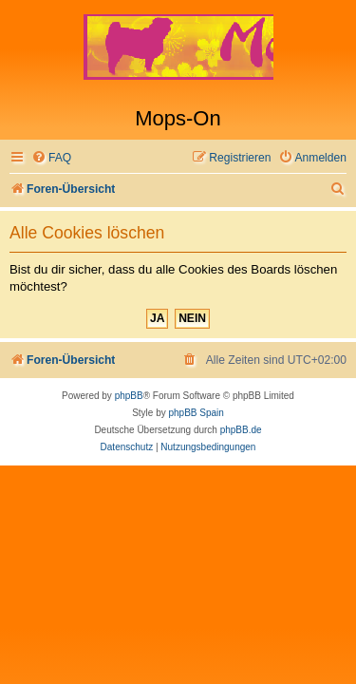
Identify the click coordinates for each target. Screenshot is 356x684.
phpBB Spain (195, 413)
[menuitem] (51, 158)
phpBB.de (241, 430)
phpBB (129, 395)
